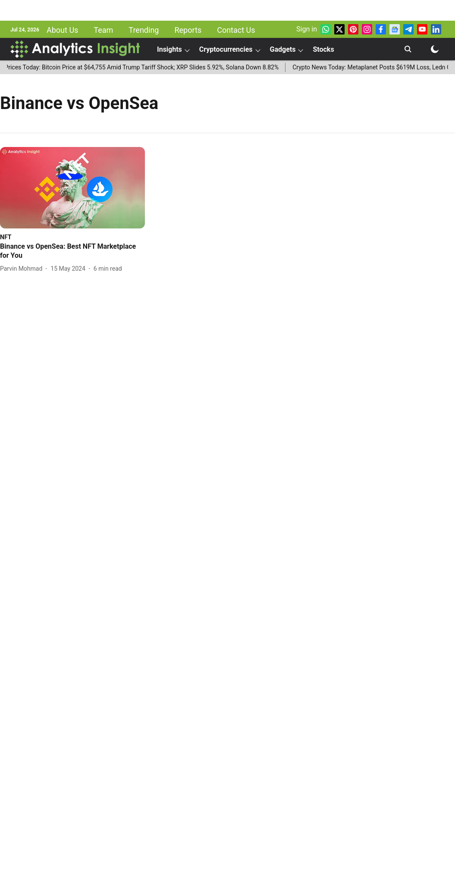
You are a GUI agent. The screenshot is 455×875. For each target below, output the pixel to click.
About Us (62, 29)
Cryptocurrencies (226, 49)
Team (103, 29)
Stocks (323, 49)
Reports (187, 29)
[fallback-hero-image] (72, 187)
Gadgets (283, 49)
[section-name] (5, 237)
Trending (144, 29)
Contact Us (236, 29)
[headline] (72, 251)
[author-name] (23, 268)
